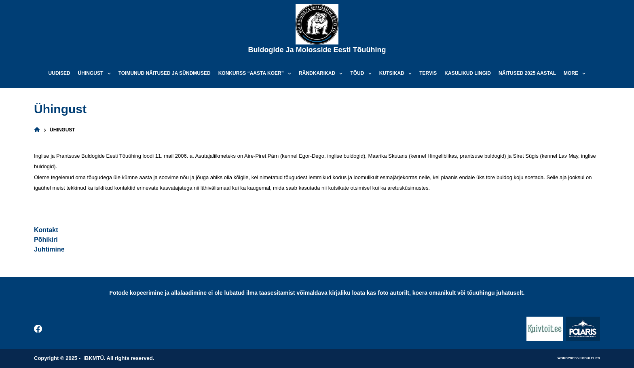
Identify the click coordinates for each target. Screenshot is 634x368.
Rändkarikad (322, 73)
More (576, 73)
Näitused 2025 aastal (527, 73)
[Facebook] (38, 329)
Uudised (59, 73)
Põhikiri (46, 239)
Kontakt (46, 229)
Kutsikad (397, 73)
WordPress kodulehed (579, 358)
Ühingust (96, 73)
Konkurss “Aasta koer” (256, 73)
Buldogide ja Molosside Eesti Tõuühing (317, 50)
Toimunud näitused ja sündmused (164, 73)
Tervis (428, 73)
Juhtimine (49, 249)
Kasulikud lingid (467, 73)
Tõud (362, 73)
